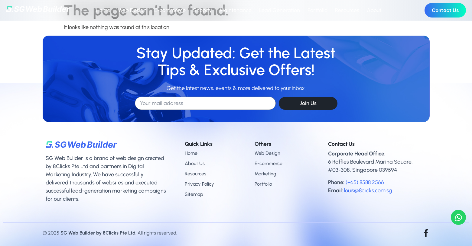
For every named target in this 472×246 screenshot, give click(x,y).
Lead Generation (279, 10)
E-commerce (170, 10)
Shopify (202, 10)
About (374, 10)
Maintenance (236, 10)
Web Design (132, 10)
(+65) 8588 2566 (365, 182)
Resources (347, 10)
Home (103, 10)
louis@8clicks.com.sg (368, 190)
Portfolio (317, 10)
